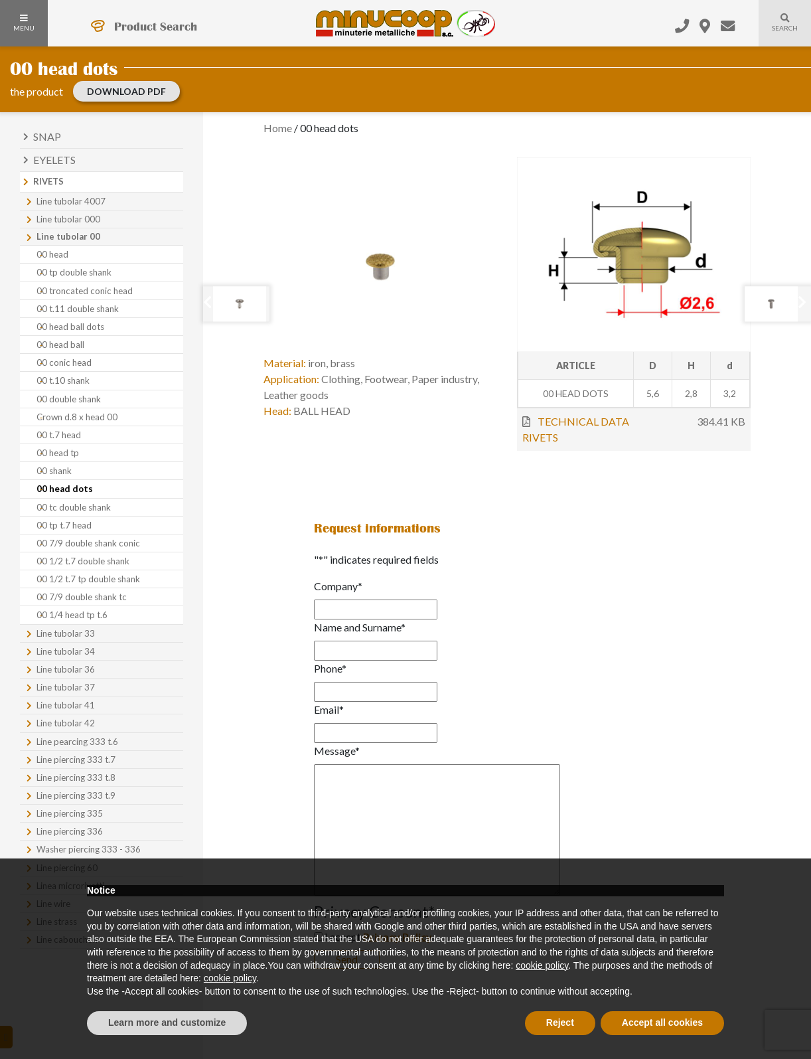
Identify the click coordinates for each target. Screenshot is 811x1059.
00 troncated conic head (85, 290)
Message (337, 750)
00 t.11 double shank (78, 308)
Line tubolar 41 (66, 705)
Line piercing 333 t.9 (76, 795)
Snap (47, 136)
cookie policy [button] (542, 965)
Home (277, 128)
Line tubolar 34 (66, 651)
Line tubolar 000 (68, 219)
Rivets (48, 181)
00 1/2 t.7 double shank (83, 561)
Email (329, 709)
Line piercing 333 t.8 (76, 777)
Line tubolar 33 (66, 633)
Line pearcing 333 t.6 (77, 741)
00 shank (54, 470)
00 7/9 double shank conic (88, 543)
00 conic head (64, 362)
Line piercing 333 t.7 (76, 759)
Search (778, 30)
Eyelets (54, 159)
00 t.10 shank (63, 380)
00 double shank (69, 399)
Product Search (155, 27)
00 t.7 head (59, 435)
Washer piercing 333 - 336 (89, 849)
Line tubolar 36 (66, 669)
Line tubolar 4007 (71, 201)
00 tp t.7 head (64, 525)
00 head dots (65, 488)
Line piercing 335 (70, 813)
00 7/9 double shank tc (82, 597)
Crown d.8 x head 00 (77, 417)
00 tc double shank (74, 507)
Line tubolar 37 (66, 687)
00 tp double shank (74, 272)
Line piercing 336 (70, 831)
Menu (24, 23)
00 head (52, 254)
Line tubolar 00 (68, 236)
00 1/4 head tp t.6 (72, 615)
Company (338, 586)
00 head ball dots (70, 326)
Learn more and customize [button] (167, 1022)
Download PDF (126, 91)
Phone (330, 668)
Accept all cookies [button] (662, 1022)
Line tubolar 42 (66, 723)
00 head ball (60, 344)
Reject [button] (560, 1022)
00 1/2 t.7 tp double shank (88, 579)
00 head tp (58, 453)
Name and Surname (360, 627)
